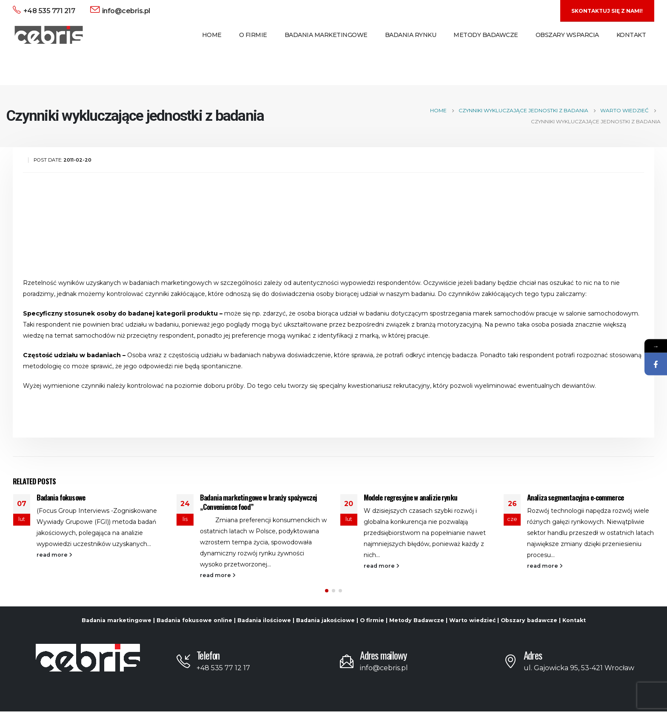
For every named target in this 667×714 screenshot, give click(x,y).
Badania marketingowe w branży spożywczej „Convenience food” (258, 502)
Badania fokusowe (61, 497)
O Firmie (253, 35)
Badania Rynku (410, 35)
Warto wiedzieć (472, 623)
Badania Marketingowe (326, 35)
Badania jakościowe (325, 623)
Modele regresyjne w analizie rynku (410, 497)
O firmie (372, 623)
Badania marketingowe (116, 623)
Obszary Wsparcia (567, 35)
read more (54, 555)
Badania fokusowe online (194, 623)
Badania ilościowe (264, 623)
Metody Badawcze (485, 35)
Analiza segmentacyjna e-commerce (575, 497)
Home (212, 35)
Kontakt (631, 35)
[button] (326, 593)
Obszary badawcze (529, 623)
